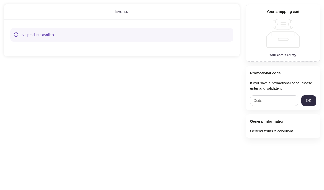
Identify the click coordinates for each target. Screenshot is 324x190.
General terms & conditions (272, 131)
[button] (308, 100)
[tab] (121, 11)
